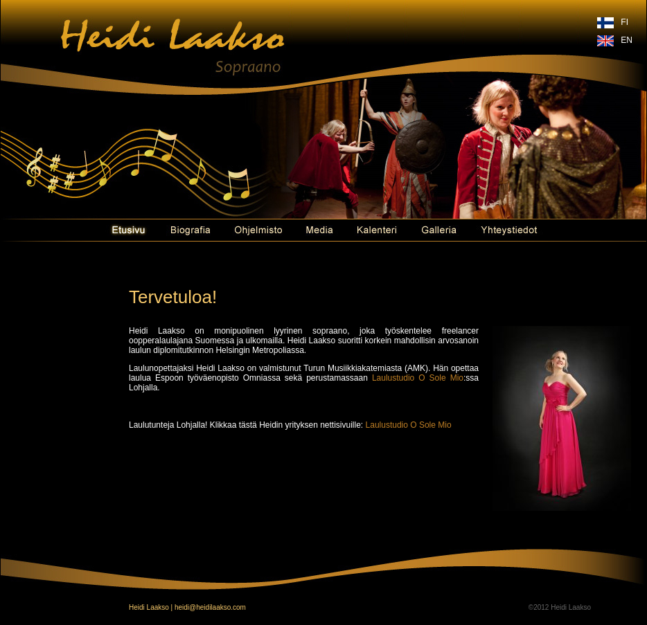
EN (626, 40)
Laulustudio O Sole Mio (417, 378)
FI (624, 22)
